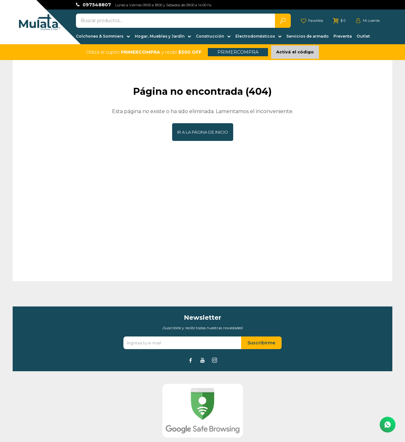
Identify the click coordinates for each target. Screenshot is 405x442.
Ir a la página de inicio (202, 132)
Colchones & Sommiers (99, 36)
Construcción (210, 36)
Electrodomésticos (255, 36)
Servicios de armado (307, 36)
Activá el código (295, 51)
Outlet (363, 36)
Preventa (342, 36)
